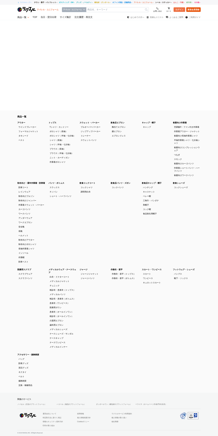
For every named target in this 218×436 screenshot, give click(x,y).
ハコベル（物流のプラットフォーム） (71, 404)
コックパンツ (118, 187)
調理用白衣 (86, 192)
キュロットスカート (152, 282)
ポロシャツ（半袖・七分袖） (62, 136)
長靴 (20, 231)
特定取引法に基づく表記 (52, 418)
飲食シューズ (179, 183)
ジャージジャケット (89, 274)
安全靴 (21, 227)
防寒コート (23, 187)
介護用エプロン (56, 320)
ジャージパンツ (87, 278)
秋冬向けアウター (26, 240)
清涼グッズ (23, 368)
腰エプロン (117, 131)
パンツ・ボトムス (56, 183)
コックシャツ (87, 187)
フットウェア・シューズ (184, 269)
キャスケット (149, 192)
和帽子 (146, 205)
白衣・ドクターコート (59, 277)
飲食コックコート (87, 183)
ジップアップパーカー (90, 131)
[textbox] (117, 9)
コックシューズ (181, 187)
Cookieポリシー (83, 422)
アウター (21, 122)
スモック (178, 159)
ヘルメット (23, 235)
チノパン (54, 192)
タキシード (23, 136)
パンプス (178, 274)
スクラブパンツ (25, 278)
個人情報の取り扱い (119, 418)
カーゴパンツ (24, 209)
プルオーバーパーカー (90, 127)
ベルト (21, 376)
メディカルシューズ (58, 329)
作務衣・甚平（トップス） (124, 274)
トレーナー (86, 136)
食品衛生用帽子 (150, 213)
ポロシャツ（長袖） (58, 131)
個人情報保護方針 (84, 418)
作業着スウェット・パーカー (31, 205)
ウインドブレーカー (27, 127)
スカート (147, 274)
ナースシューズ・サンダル (61, 334)
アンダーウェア (25, 218)
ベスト (21, 140)
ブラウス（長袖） (57, 149)
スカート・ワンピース (152, 269)
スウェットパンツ (88, 140)
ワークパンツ (24, 213)
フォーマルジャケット (28, 131)
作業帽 (21, 257)
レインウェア (24, 192)
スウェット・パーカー (89, 122)
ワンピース (148, 278)
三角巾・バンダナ (151, 200)
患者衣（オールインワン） (61, 312)
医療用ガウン (55, 307)
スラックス (55, 187)
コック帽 (147, 209)
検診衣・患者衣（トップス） (62, 290)
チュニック (55, 285)
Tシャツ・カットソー (59, 127)
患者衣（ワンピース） (59, 303)
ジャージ (83, 269)
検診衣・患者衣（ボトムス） (62, 299)
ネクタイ (22, 372)
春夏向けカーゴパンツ (184, 163)
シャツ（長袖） (56, 140)
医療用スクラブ (24, 269)
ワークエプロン (25, 222)
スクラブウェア (25, 274)
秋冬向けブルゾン (26, 196)
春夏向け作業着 (180, 122)
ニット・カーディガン (59, 157)
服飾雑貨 (22, 381)
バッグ (21, 359)
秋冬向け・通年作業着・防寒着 (31, 183)
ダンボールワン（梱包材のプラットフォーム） (114, 404)
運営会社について (49, 414)
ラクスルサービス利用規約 (122, 414)
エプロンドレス (119, 136)
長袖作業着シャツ (26, 248)
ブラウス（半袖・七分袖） (61, 153)
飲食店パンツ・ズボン (120, 183)
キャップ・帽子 (149, 122)
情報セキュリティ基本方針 (53, 422)
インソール (23, 253)
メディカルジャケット (59, 281)
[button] (23, 17)
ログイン (179, 9)
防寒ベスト (23, 262)
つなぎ (177, 155)
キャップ (147, 127)
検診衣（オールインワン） (61, 316)
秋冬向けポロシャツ (27, 244)
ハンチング (148, 187)
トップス (52, 122)
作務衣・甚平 (117, 269)
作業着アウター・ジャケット (187, 131)
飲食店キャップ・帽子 (152, 183)
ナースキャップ (56, 338)
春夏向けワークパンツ (184, 175)
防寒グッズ (23, 363)
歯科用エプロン (56, 325)
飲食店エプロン (118, 122)
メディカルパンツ (57, 294)
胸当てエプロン (119, 127)
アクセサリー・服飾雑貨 (28, 354)
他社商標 (115, 422)
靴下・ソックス (181, 278)
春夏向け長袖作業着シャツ (186, 136)
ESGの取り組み (49, 426)
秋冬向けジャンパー (27, 200)
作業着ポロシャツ (57, 162)
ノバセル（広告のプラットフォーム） (31, 404)
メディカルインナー (58, 347)
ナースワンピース (57, 342)
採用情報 (80, 414)
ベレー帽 (147, 196)
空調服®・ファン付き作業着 (186, 127)
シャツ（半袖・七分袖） (60, 144)
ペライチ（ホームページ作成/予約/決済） (151, 404)
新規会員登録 (193, 9)
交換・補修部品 (25, 385)
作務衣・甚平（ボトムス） (124, 278)
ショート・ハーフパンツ (60, 196)
